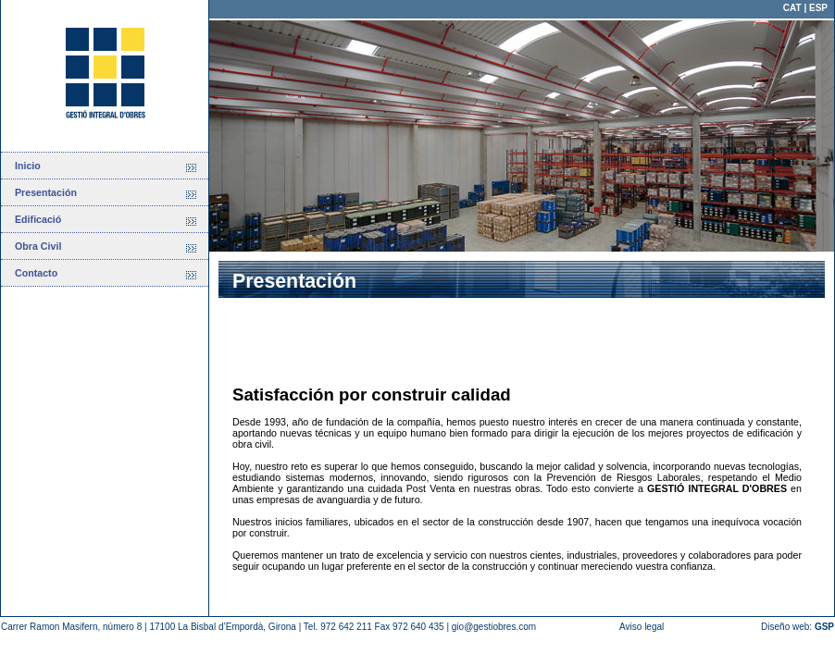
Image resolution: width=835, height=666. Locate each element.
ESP (818, 8)
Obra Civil (38, 246)
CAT (792, 8)
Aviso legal (641, 627)
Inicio (28, 165)
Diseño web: (797, 627)
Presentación (46, 192)
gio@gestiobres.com (494, 627)
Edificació (38, 219)
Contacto (36, 272)
